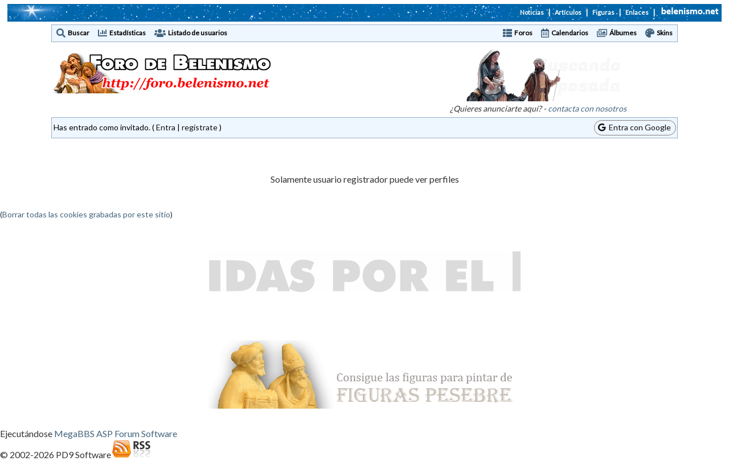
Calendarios (569, 32)
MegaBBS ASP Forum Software (115, 433)
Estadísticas (127, 32)
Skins (665, 32)
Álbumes (623, 32)
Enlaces (637, 12)
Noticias (532, 12)
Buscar (78, 32)
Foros (523, 32)
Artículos (568, 12)
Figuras (603, 12)
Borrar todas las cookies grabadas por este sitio (86, 214)
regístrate (200, 127)
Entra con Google (634, 127)
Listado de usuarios (197, 32)
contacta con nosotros (587, 108)
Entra (165, 127)
